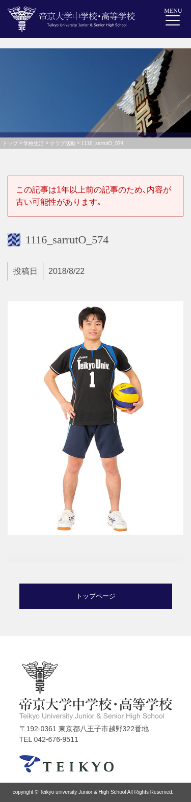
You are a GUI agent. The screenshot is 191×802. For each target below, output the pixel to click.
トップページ (96, 596)
